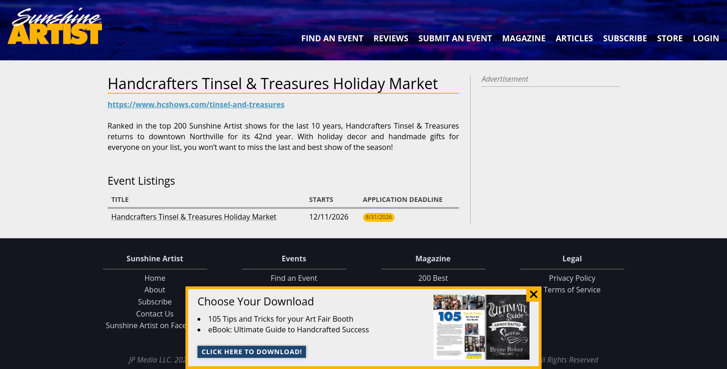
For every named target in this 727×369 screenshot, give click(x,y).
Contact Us (155, 314)
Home (154, 278)
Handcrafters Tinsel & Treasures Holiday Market (193, 217)
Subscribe (625, 38)
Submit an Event (455, 38)
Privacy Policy (572, 278)
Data (716, 360)
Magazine (524, 38)
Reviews (391, 38)
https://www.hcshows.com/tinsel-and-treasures (196, 104)
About (154, 290)
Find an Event (332, 38)
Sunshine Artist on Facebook (155, 325)
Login (706, 38)
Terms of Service (571, 290)
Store (669, 38)
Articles (574, 38)
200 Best (433, 278)
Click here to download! (252, 351)
